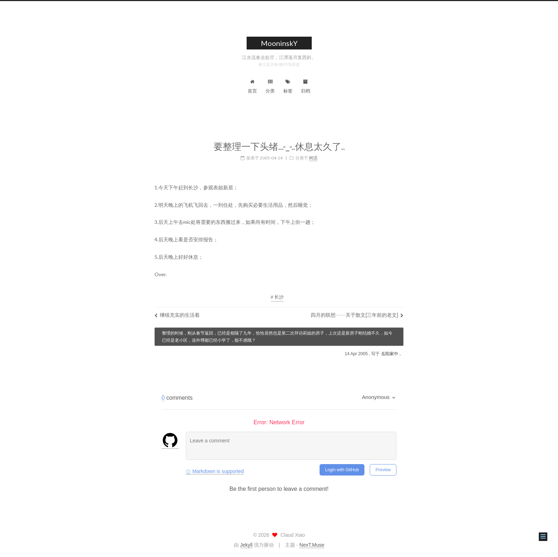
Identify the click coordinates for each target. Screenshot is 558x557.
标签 (288, 86)
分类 (270, 86)
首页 (252, 86)
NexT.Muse (311, 545)
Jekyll (246, 545)
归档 (305, 86)
